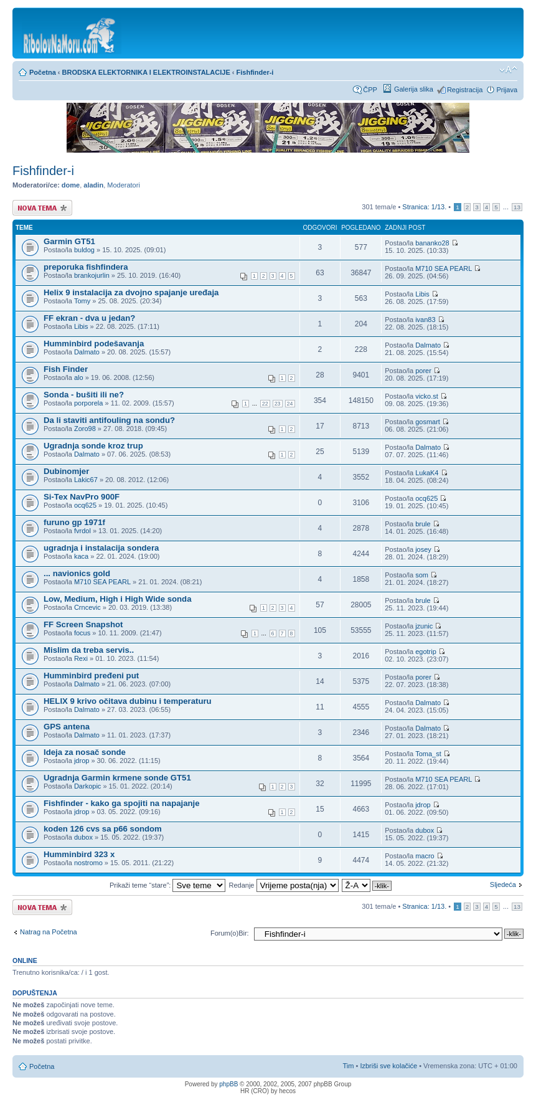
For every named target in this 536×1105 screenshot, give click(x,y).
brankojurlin (92, 275)
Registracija (464, 89)
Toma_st (428, 753)
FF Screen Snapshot (83, 624)
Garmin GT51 (69, 241)
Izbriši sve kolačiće (388, 1065)
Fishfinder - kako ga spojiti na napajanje (122, 803)
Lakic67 (86, 479)
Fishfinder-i (255, 72)
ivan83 (425, 319)
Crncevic (87, 607)
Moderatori (123, 185)
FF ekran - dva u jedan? (89, 318)
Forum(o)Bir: (229, 933)
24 (290, 404)
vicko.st (426, 396)
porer (423, 370)
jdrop (81, 760)
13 (517, 207)
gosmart (427, 421)
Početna (42, 72)
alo (78, 377)
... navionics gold (77, 573)
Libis (422, 294)
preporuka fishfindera (86, 267)
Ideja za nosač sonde (85, 752)
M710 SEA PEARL (443, 268)
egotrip (425, 651)
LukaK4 (426, 473)
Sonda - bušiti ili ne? (84, 394)
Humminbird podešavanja (94, 343)
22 (265, 404)
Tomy (82, 301)
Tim (348, 1065)
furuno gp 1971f (74, 522)
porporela (88, 403)
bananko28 (432, 243)
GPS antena (67, 726)
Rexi (81, 658)
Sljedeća (503, 884)
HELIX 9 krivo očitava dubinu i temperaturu (128, 701)
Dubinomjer (66, 471)
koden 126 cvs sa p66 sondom (103, 828)
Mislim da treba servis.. (89, 650)
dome (71, 185)
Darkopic (87, 786)
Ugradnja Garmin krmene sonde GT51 (117, 777)
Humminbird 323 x (79, 854)
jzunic (424, 626)
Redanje (283, 885)
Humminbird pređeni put (91, 675)
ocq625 (85, 505)
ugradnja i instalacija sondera (101, 547)
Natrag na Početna (48, 932)
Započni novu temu (42, 208)
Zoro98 (85, 428)
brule (422, 524)
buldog (84, 250)
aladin (93, 185)
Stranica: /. (424, 207)
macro (425, 856)
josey (423, 549)
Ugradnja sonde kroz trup (93, 445)
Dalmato (87, 352)
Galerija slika (413, 89)
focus (82, 633)
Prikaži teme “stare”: (167, 885)
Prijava (506, 89)
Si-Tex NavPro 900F (82, 496)
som (421, 575)
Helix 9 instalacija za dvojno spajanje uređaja (131, 292)
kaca (81, 556)
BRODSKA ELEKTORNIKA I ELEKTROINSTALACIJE (146, 72)
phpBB (228, 1084)
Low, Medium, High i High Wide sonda (118, 599)
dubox (83, 837)
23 (278, 404)
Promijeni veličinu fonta (508, 69)
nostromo (88, 862)
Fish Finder (66, 369)
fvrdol (82, 530)
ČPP (370, 89)
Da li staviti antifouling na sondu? (109, 420)
